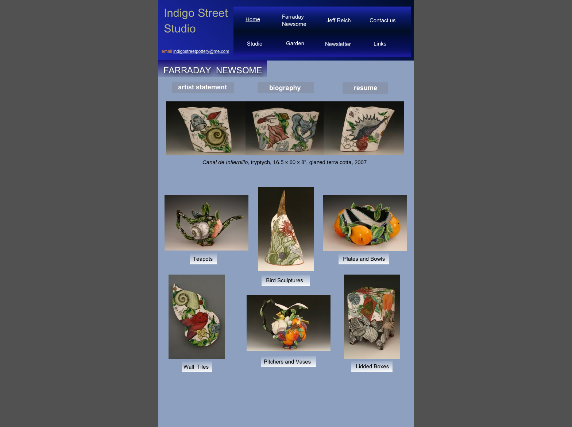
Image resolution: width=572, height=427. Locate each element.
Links (380, 43)
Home (253, 19)
